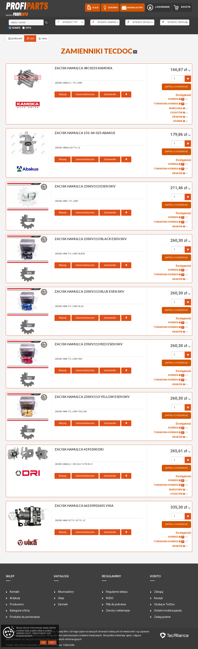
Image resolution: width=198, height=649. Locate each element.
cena (42, 38)
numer (16, 28)
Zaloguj (158, 591)
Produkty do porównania (25, 616)
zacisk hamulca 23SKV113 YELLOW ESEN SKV (92, 397)
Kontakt (14, 591)
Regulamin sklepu (117, 591)
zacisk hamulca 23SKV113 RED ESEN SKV (89, 344)
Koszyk (158, 598)
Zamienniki (110, 94)
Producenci (17, 604)
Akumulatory (66, 591)
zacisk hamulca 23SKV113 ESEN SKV (85, 186)
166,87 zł (179, 69)
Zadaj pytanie (162, 616)
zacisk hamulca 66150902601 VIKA (84, 506)
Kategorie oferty (20, 610)
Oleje (61, 598)
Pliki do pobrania (116, 604)
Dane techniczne (85, 94)
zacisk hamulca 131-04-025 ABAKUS (85, 133)
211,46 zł (179, 188)
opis (28, 28)
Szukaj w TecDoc (164, 604)
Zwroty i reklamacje (118, 610)
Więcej (62, 94)
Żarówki (63, 604)
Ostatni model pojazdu (168, 610)
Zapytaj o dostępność (176, 87)
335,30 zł (179, 507)
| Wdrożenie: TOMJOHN (61, 645)
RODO (109, 598)
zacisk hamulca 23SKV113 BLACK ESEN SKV (91, 239)
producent (15, 38)
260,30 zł (179, 240)
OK (43, 642)
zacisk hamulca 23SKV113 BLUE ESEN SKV (89, 291)
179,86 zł (179, 134)
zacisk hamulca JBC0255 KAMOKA (83, 68)
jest (30, 38)
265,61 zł (179, 451)
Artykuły (15, 598)
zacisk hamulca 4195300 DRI (79, 449)
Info (52, 642)
